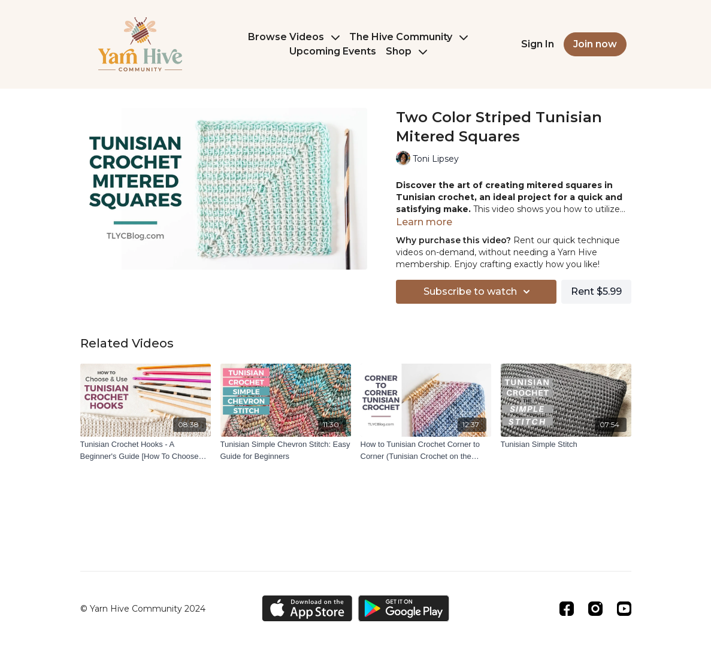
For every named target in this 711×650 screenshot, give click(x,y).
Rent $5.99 (596, 291)
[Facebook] (566, 608)
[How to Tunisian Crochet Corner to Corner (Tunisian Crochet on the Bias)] (426, 450)
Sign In (537, 44)
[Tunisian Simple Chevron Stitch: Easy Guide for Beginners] (285, 450)
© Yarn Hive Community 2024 (142, 608)
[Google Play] (404, 608)
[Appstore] (307, 608)
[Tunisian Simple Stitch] (566, 445)
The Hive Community (408, 37)
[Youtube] (624, 608)
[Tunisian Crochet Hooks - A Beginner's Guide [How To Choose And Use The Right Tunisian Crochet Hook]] (145, 450)
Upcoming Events (332, 51)
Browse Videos (294, 37)
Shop (406, 51)
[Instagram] (595, 608)
